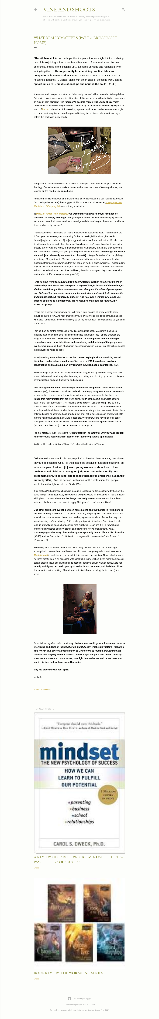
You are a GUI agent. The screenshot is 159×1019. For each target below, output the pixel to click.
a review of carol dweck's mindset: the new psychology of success (79, 859)
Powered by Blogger (79, 999)
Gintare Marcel (88, 1004)
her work (46, 109)
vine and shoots (69, 9)
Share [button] (36, 689)
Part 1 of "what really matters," (52, 213)
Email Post (46, 689)
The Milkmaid (41, 555)
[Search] (123, 9)
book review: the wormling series (68, 972)
